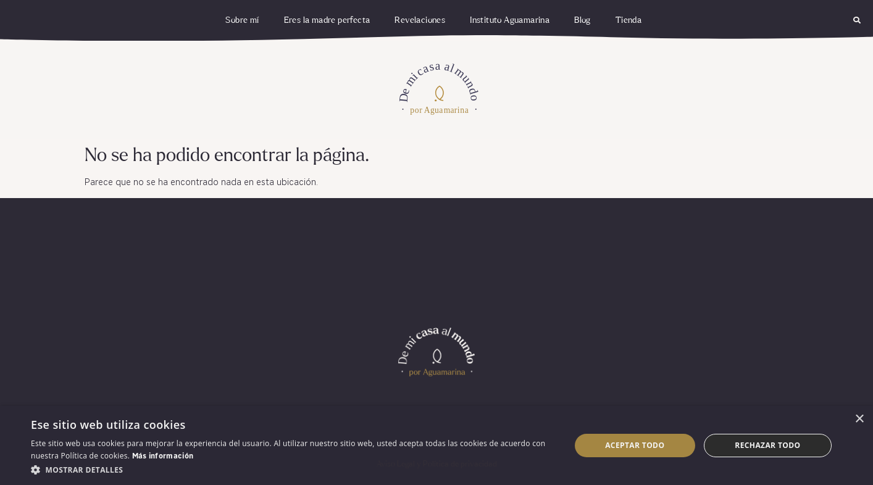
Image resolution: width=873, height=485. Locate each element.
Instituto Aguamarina (509, 20)
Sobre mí (242, 20)
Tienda (628, 20)
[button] (857, 20)
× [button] (859, 419)
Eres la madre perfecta (327, 20)
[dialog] (436, 445)
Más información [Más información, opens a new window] (163, 456)
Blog (582, 20)
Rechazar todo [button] (767, 445)
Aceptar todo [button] (634, 445)
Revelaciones (420, 20)
